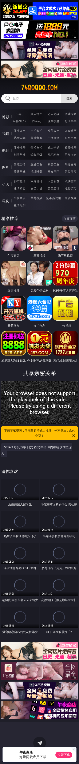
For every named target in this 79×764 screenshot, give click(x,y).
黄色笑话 (53, 188)
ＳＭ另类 (70, 138)
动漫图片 (70, 164)
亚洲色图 (36, 164)
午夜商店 (19, 198)
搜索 (69, 98)
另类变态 (70, 155)
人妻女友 (53, 181)
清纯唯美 (36, 171)
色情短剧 (19, 205)
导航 (5, 201)
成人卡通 (53, 147)
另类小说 (36, 188)
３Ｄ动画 (70, 131)
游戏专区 (70, 114)
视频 (5, 133)
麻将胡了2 (19, 121)
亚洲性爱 (19, 147)
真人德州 (36, 114)
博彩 (5, 117)
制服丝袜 (19, 155)
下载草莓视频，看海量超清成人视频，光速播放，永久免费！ (40, 433)
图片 (5, 167)
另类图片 (70, 171)
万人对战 (53, 114)
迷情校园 (19, 188)
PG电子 (19, 114)
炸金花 (36, 121)
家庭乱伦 (36, 181)
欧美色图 (53, 164)
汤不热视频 (53, 198)
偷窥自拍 (19, 164)
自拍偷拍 (36, 131)
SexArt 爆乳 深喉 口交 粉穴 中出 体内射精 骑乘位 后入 (36, 450)
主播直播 (53, 138)
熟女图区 (53, 171)
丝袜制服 (36, 138)
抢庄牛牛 (70, 121)
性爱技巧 (70, 188)
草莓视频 (36, 198)
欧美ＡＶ (53, 131)
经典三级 (36, 155)
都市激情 (19, 181)
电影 (5, 150)
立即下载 (64, 755)
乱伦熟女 (53, 155)
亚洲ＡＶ (19, 131)
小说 (5, 184)
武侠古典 (70, 181)
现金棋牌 (53, 121)
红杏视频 (70, 198)
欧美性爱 (70, 147)
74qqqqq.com (39, 87)
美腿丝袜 (19, 171)
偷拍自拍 (36, 147)
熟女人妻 (19, 138)
